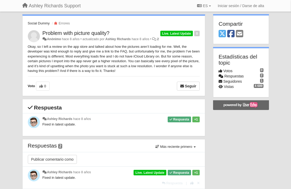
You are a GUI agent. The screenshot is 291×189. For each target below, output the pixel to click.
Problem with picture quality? (76, 33)
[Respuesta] (172, 183)
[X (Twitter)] (222, 34)
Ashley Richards (118, 39)
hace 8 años (82, 119)
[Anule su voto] (198, 183)
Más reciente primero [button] (175, 147)
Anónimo (54, 39)
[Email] (239, 34)
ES (204, 6)
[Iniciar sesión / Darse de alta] (241, 5)
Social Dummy (39, 23)
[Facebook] (231, 34)
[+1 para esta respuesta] (192, 183)
